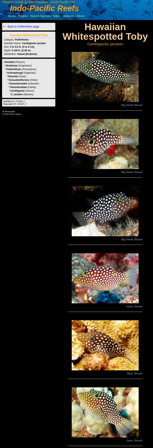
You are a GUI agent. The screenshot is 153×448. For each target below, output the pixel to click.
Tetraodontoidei (18, 83)
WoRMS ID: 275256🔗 (14, 101)
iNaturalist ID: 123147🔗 (15, 104)
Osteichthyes (13, 69)
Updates (68, 16)
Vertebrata (12, 65)
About (80, 16)
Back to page (23, 26)
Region (22, 16)
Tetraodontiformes (18, 80)
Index (57, 16)
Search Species (40, 16)
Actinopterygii (15, 72)
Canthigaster (17, 90)
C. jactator (17, 94)
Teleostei (13, 76)
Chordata (9, 62)
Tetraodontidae (18, 87)
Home (12, 16)
